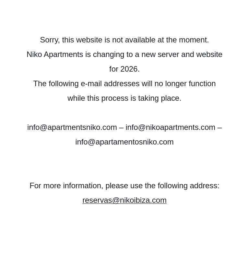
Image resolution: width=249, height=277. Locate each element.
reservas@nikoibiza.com (124, 200)
